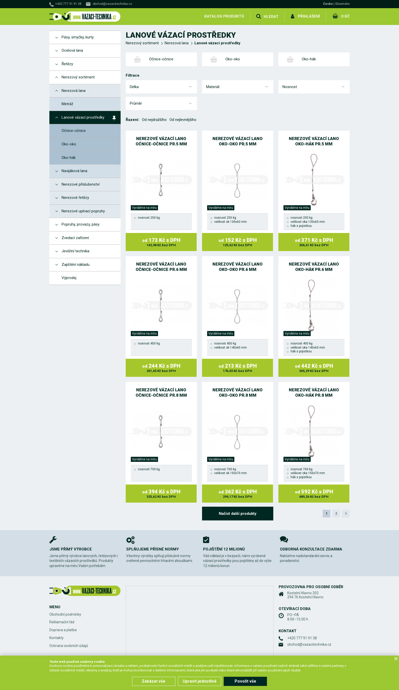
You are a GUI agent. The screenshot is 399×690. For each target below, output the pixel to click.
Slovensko (342, 4)
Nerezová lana (177, 43)
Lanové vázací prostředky (217, 43)
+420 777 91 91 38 (68, 4)
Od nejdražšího (154, 119)
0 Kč (345, 16)
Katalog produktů (224, 16)
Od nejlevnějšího (182, 119)
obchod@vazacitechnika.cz (112, 4)
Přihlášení (309, 16)
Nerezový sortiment (142, 43)
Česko (328, 4)
